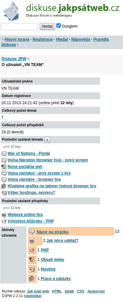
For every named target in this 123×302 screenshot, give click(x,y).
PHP (45, 250)
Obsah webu (52, 259)
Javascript (96, 291)
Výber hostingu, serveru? (31, 192)
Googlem (67, 26)
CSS (80, 291)
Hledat (62, 39)
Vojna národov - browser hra (34, 179)
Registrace (42, 39)
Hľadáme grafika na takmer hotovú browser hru (52, 186)
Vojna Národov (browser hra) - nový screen (48, 160)
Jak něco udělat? (62, 240)
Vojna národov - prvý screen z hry (39, 173)
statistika (32, 296)
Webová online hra (25, 214)
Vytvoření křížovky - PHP (31, 221)
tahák (69, 291)
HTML (57, 291)
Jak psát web (38, 291)
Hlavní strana (17, 39)
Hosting (48, 269)
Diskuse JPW (14, 59)
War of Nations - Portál (29, 153)
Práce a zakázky (56, 278)
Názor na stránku (53, 232)
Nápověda (81, 39)
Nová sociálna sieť (25, 166)
